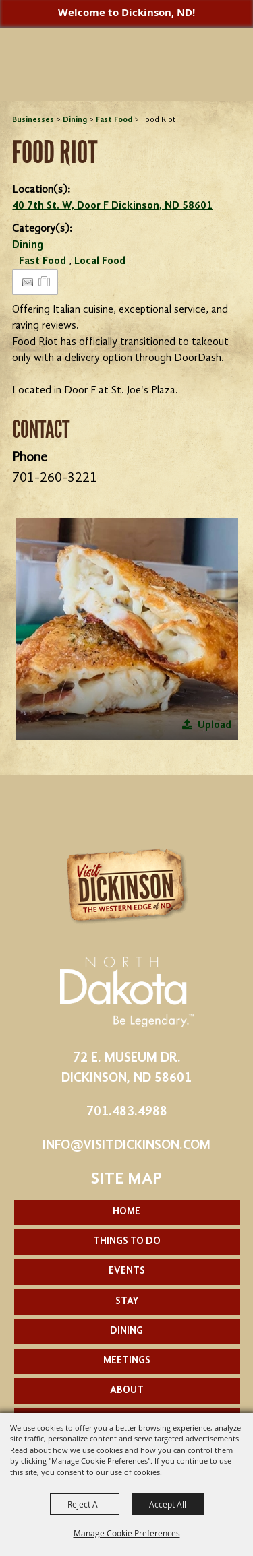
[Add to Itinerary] (45, 282)
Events (127, 1271)
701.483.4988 (126, 1112)
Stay (126, 1302)
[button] (127, 629)
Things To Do (127, 1242)
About (127, 1391)
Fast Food (114, 120)
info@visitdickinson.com (126, 1146)
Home (126, 1212)
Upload (214, 725)
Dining (75, 120)
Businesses (33, 120)
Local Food (99, 261)
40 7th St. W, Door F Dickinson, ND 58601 (112, 206)
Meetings (126, 1361)
